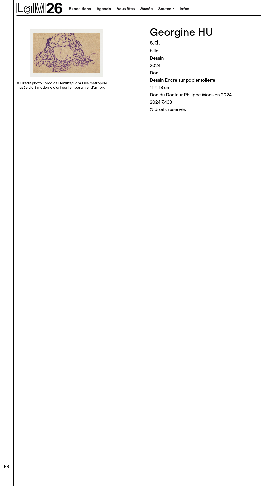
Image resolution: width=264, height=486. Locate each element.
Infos (184, 8)
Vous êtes (126, 8)
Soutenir (166, 8)
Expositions (80, 8)
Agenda (103, 8)
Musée (146, 8)
